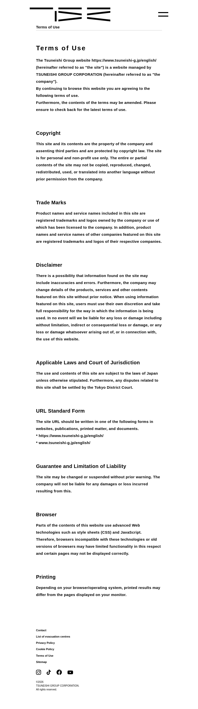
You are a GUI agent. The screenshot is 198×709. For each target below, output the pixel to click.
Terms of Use (44, 655)
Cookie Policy (45, 649)
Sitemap (41, 661)
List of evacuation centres (53, 636)
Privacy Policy (45, 642)
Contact (41, 630)
